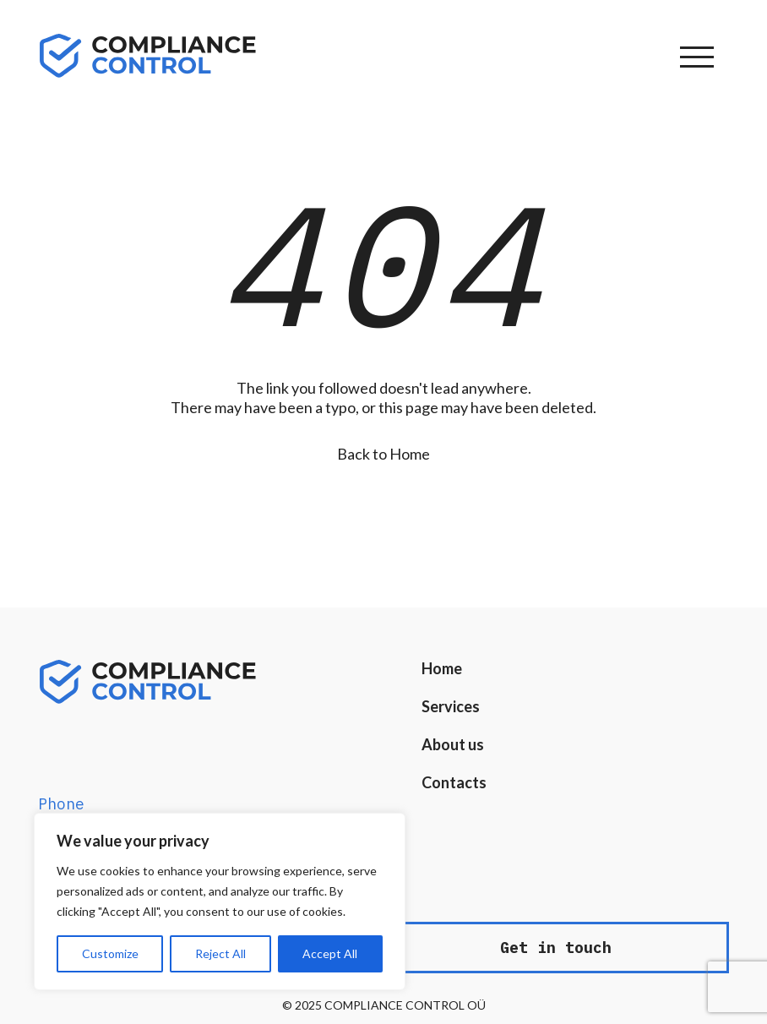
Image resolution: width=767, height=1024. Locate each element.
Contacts (454, 782)
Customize (110, 953)
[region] (219, 901)
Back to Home (383, 453)
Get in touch (556, 947)
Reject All (220, 953)
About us (453, 744)
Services (451, 706)
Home (442, 668)
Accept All (329, 953)
